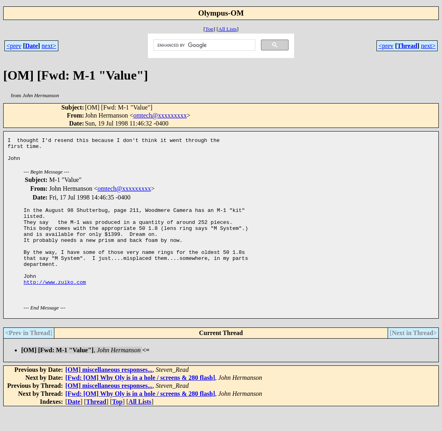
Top (209, 29)
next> (49, 45)
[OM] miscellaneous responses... (109, 391)
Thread (407, 45)
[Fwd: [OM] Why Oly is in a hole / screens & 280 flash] (140, 399)
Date (31, 45)
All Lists (227, 29)
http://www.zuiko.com (55, 302)
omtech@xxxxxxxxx (160, 115)
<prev (13, 45)
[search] (203, 45)
